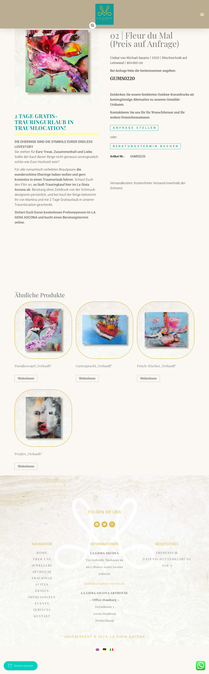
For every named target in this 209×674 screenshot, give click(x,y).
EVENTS (42, 618)
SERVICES (42, 625)
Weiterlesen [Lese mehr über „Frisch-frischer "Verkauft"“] (148, 393)
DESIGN (42, 606)
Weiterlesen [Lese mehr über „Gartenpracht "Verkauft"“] (87, 393)
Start (113, 36)
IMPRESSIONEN (42, 612)
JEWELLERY (42, 580)
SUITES (42, 599)
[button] (202, 14)
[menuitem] (97, 664)
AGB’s (167, 580)
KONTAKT (42, 631)
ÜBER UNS (42, 574)
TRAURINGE (42, 593)
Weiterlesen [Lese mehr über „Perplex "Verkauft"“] (26, 481)
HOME (42, 568)
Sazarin (124, 36)
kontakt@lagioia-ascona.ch (104, 598)
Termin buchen (20, 666)
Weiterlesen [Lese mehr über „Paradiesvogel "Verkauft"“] (26, 393)
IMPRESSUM (167, 568)
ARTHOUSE (42, 587)
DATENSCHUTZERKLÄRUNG (167, 574)
